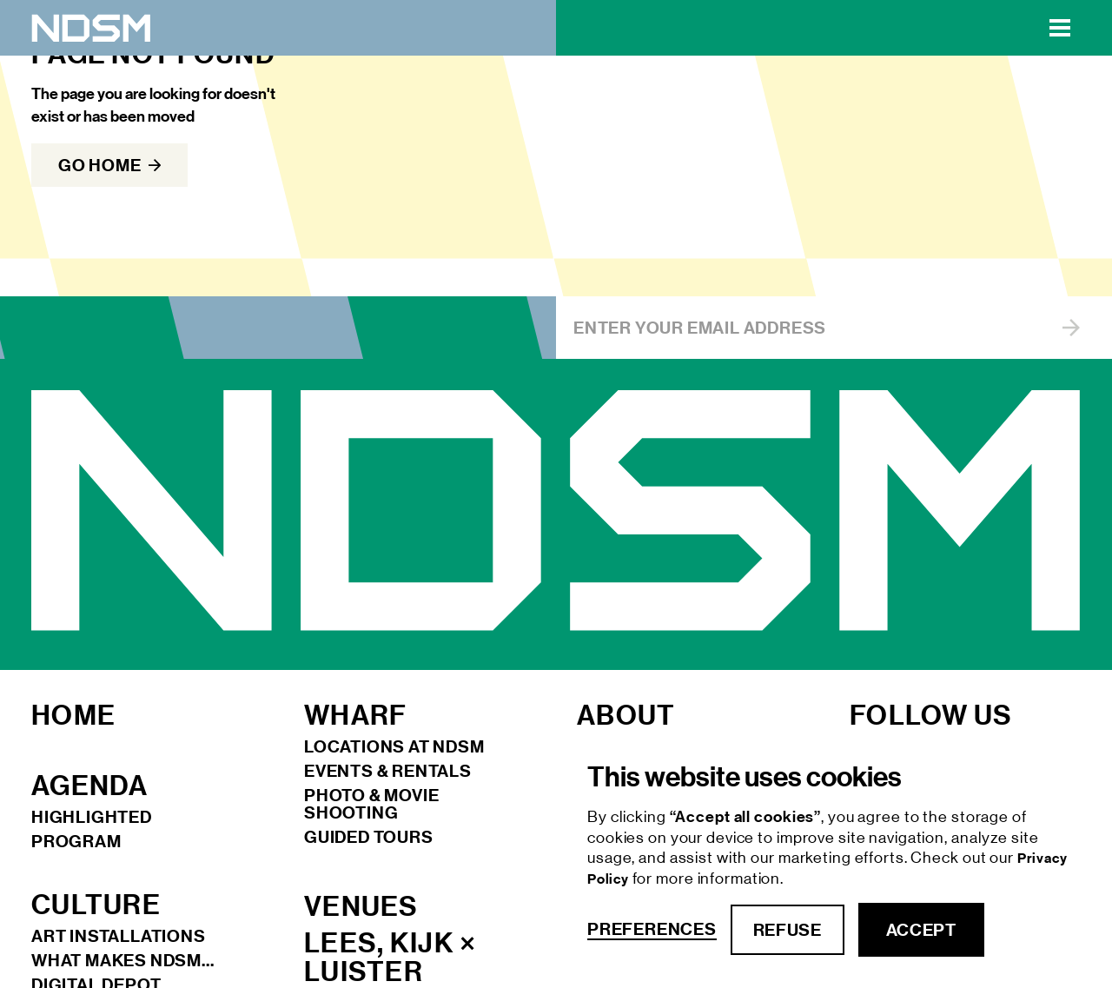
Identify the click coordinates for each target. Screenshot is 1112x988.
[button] (1060, 28)
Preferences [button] (652, 929)
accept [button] (921, 929)
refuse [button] (787, 929)
